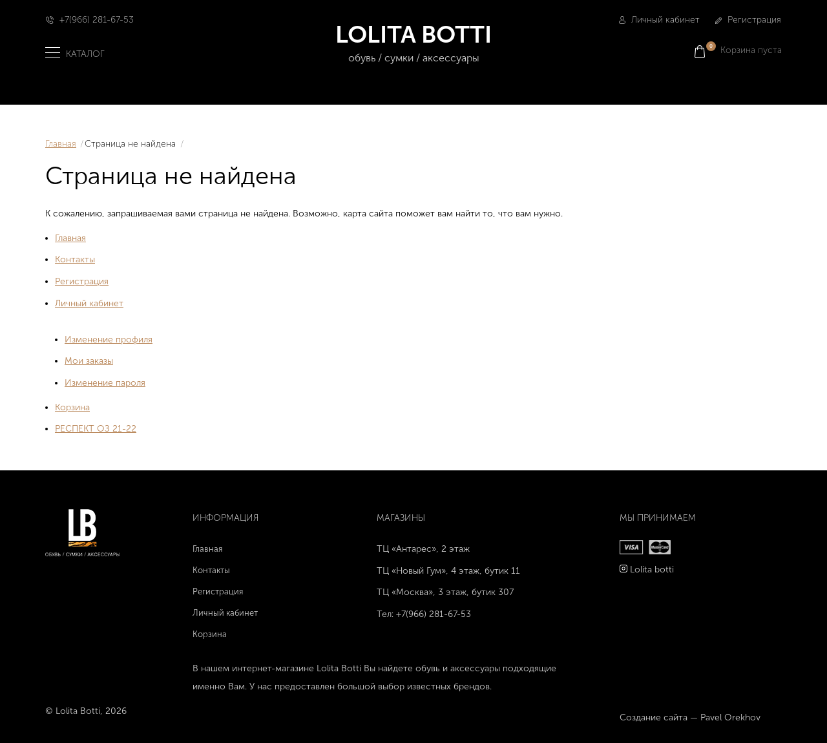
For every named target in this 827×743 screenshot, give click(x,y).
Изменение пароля (105, 382)
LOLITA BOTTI (413, 43)
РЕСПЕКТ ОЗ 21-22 (95, 428)
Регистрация (748, 19)
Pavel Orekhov (730, 717)
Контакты (75, 259)
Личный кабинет (659, 19)
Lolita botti (652, 569)
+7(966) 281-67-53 (96, 19)
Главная (60, 143)
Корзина (72, 407)
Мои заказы (89, 360)
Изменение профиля (108, 339)
